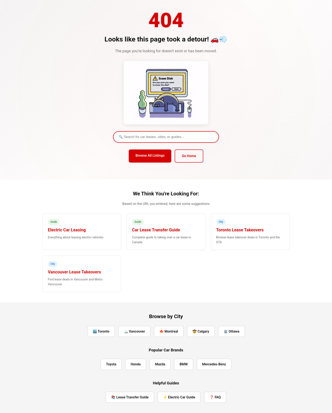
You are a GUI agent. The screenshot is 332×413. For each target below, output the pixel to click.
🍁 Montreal (168, 331)
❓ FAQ (215, 397)
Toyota (111, 364)
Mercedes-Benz (214, 364)
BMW (184, 364)
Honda (136, 364)
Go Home (189, 156)
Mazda (160, 364)
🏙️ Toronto (101, 331)
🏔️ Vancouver (134, 331)
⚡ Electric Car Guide (179, 397)
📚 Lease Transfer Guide (129, 397)
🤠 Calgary (200, 331)
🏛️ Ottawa (231, 331)
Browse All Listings (150, 156)
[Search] (166, 137)
